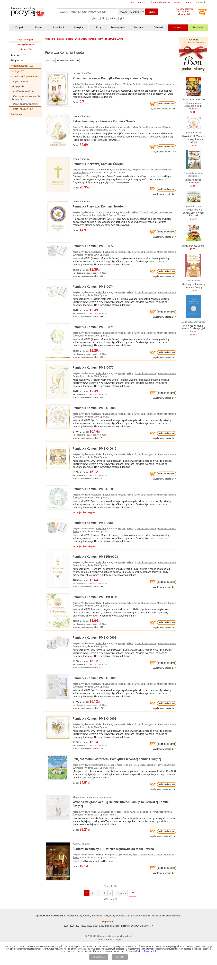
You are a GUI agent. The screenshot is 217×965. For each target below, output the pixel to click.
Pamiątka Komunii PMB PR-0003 (95, 556)
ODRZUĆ (119, 957)
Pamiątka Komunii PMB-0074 (93, 286)
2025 (72, 926)
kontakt (177, 2)
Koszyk (70, 915)
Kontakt (147, 915)
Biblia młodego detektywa (193, 181)
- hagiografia (18, 86)
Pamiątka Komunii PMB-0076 (93, 327)
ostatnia (121, 893)
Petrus (99, 854)
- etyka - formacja (20, 81)
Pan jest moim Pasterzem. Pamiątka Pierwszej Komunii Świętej (117, 759)
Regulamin (97, 915)
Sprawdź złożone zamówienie (193, 41)
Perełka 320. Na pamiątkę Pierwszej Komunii (193, 213)
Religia (14, 60)
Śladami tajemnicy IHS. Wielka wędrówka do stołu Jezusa (113, 849)
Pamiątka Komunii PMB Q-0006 (94, 678)
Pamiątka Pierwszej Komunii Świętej (98, 164)
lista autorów (25, 49)
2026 (66, 926)
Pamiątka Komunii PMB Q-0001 (94, 637)
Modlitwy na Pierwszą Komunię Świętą (193, 286)
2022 (89, 926)
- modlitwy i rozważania (23, 91)
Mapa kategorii (112, 926)
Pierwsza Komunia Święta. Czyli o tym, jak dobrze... (193, 328)
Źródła (14, 114)
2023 (84, 926)
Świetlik (100, 765)
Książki (15, 55)
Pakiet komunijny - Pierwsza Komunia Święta (104, 121)
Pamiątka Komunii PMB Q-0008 (94, 718)
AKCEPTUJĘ (99, 957)
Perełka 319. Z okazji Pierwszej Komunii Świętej (193, 139)
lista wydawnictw (25, 44)
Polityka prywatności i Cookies (119, 915)
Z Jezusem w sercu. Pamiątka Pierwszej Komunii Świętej (112, 78)
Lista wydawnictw (130, 926)
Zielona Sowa (103, 127)
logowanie (201, 2)
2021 (95, 926)
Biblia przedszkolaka (193, 245)
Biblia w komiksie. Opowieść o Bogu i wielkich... (193, 106)
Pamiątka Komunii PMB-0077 (93, 367)
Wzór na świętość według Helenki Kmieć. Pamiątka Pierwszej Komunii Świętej (121, 804)
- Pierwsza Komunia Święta (25, 104)
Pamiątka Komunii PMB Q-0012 (94, 448)
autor (112, 18)
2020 (101, 926)
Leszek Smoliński (82, 73)
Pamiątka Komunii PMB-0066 (93, 523)
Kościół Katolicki (19, 65)
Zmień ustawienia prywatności (167, 915)
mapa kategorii (25, 39)
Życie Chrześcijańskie (22, 76)
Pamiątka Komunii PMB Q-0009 (94, 408)
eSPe (99, 812)
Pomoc (138, 915)
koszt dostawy (138, 2)
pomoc (188, 2)
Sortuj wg (50, 60)
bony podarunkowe (160, 2)
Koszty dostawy (83, 915)
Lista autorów (146, 926)
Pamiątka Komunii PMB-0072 (93, 246)
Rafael (99, 84)
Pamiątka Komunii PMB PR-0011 (95, 597)
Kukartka (101, 252)
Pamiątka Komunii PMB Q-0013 (94, 489)
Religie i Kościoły (20, 109)
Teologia (15, 71)
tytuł (122, 18)
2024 (78, 926)
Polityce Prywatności (146, 951)
